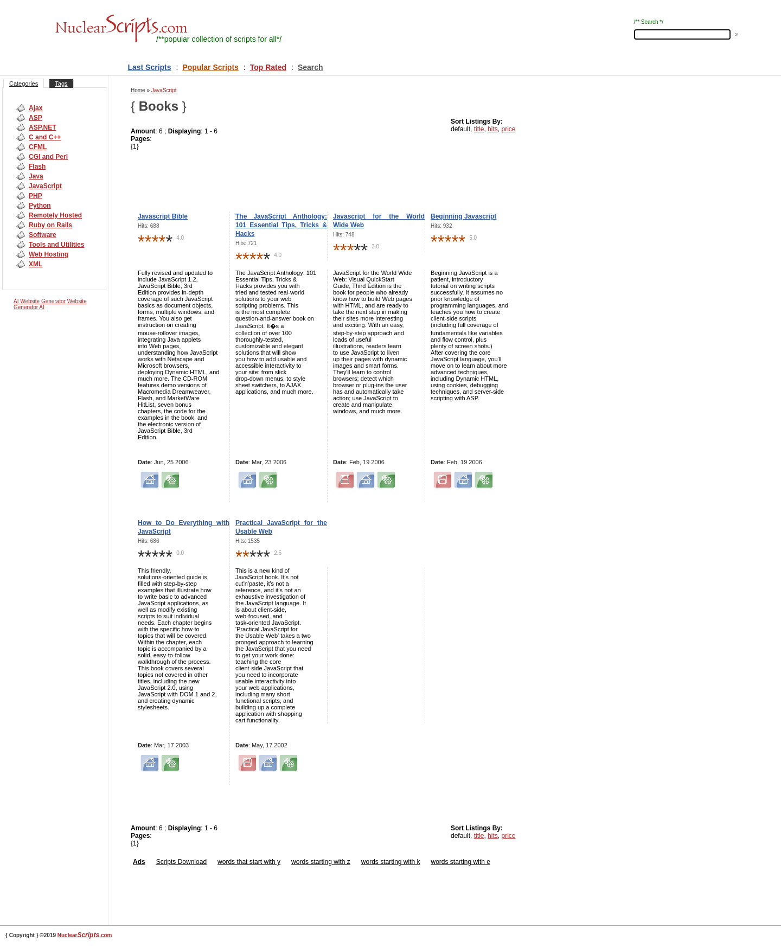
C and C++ (45, 137)
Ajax (35, 108)
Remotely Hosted (55, 215)
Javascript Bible (163, 216)
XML (35, 264)
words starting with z (320, 862)
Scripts (166, 862)
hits (493, 129)
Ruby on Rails (50, 225)
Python (40, 205)
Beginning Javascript (463, 216)
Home (138, 90)
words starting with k (390, 862)
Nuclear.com (84, 935)
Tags (61, 83)
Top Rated (268, 67)
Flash (37, 166)
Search (310, 67)
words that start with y (248, 862)
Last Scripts (149, 67)
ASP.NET (42, 127)
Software (42, 235)
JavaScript (45, 186)
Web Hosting (48, 254)
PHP (35, 196)
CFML (38, 147)
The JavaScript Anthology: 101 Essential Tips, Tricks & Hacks (281, 225)
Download (191, 862)
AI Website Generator (40, 301)
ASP (35, 117)
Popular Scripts (210, 67)
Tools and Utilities (56, 244)
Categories (23, 83)
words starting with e (460, 862)
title (479, 129)
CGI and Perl (48, 157)
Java (36, 176)
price (508, 129)
